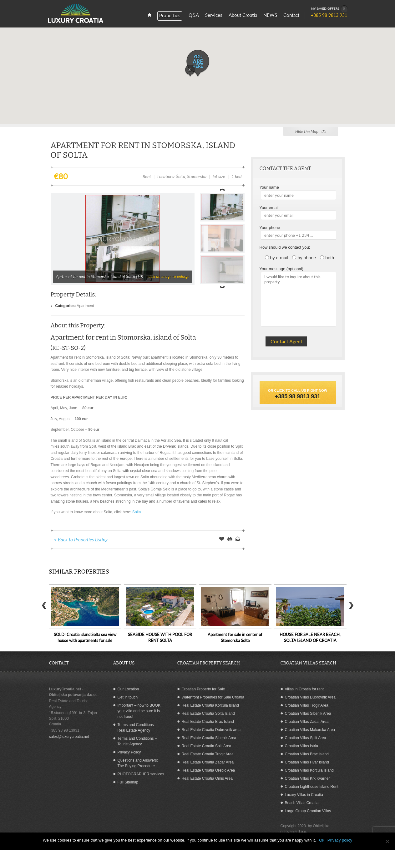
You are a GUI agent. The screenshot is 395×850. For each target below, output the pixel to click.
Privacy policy (339, 840)
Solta (136, 512)
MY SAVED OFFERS (329, 8)
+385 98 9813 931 (298, 396)
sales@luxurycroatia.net (69, 736)
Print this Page (229, 539)
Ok (321, 840)
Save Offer (221, 539)
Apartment (85, 306)
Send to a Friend (238, 539)
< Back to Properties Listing (81, 539)
